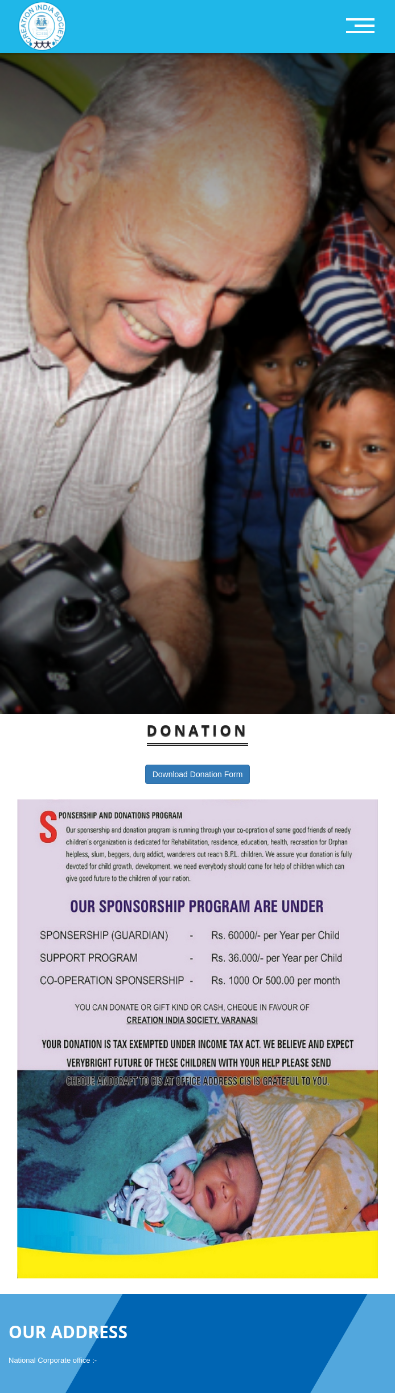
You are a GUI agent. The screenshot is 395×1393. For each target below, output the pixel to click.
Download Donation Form (198, 774)
